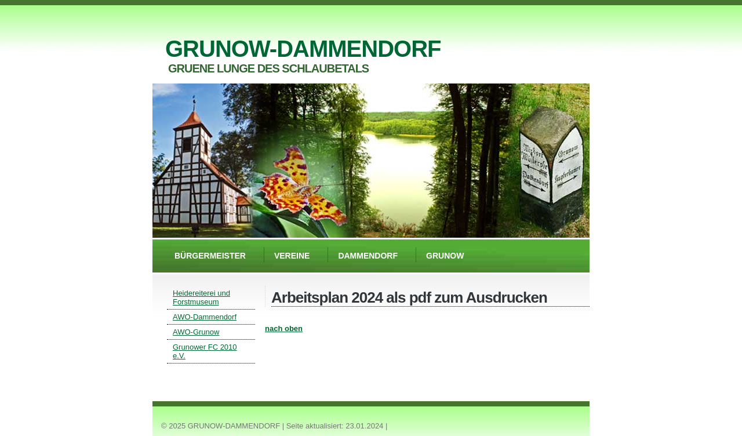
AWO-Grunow (196, 332)
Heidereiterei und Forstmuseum (201, 297)
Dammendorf (368, 255)
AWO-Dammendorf (205, 317)
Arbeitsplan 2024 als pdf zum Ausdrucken (409, 297)
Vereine (292, 255)
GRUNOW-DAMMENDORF (303, 48)
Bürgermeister (210, 255)
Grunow (445, 255)
